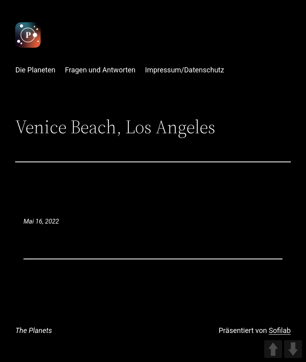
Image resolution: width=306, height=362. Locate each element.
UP (273, 349)
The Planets (33, 330)
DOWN (293, 349)
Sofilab (279, 330)
